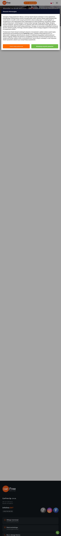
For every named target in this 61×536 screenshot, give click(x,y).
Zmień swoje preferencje (16, 46)
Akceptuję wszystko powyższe (44, 46)
